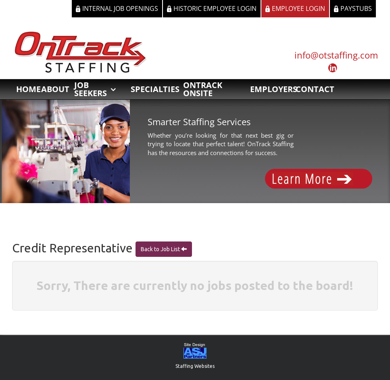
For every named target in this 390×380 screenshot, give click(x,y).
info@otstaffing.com (336, 55)
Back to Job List (161, 249)
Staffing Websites (195, 366)
